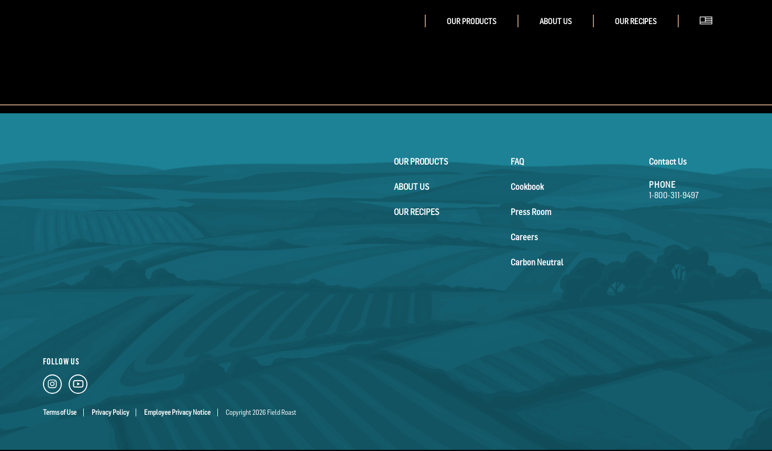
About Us (555, 21)
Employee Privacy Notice (177, 412)
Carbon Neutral (537, 262)
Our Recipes (636, 21)
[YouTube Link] (78, 386)
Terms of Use (59, 412)
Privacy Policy (110, 412)
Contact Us (668, 161)
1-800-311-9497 (674, 195)
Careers (524, 237)
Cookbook (527, 186)
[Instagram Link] (52, 386)
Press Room (531, 212)
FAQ (517, 161)
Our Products (472, 21)
